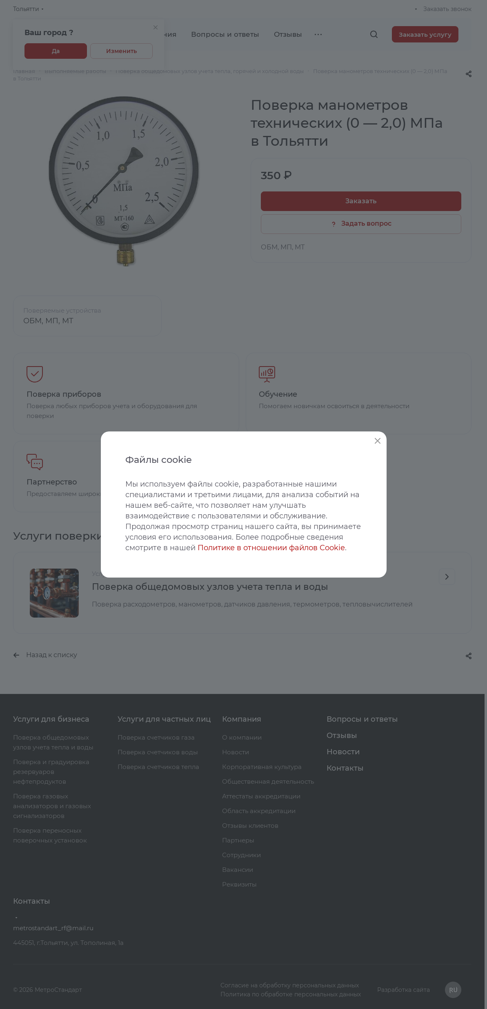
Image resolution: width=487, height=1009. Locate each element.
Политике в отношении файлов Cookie (271, 547)
